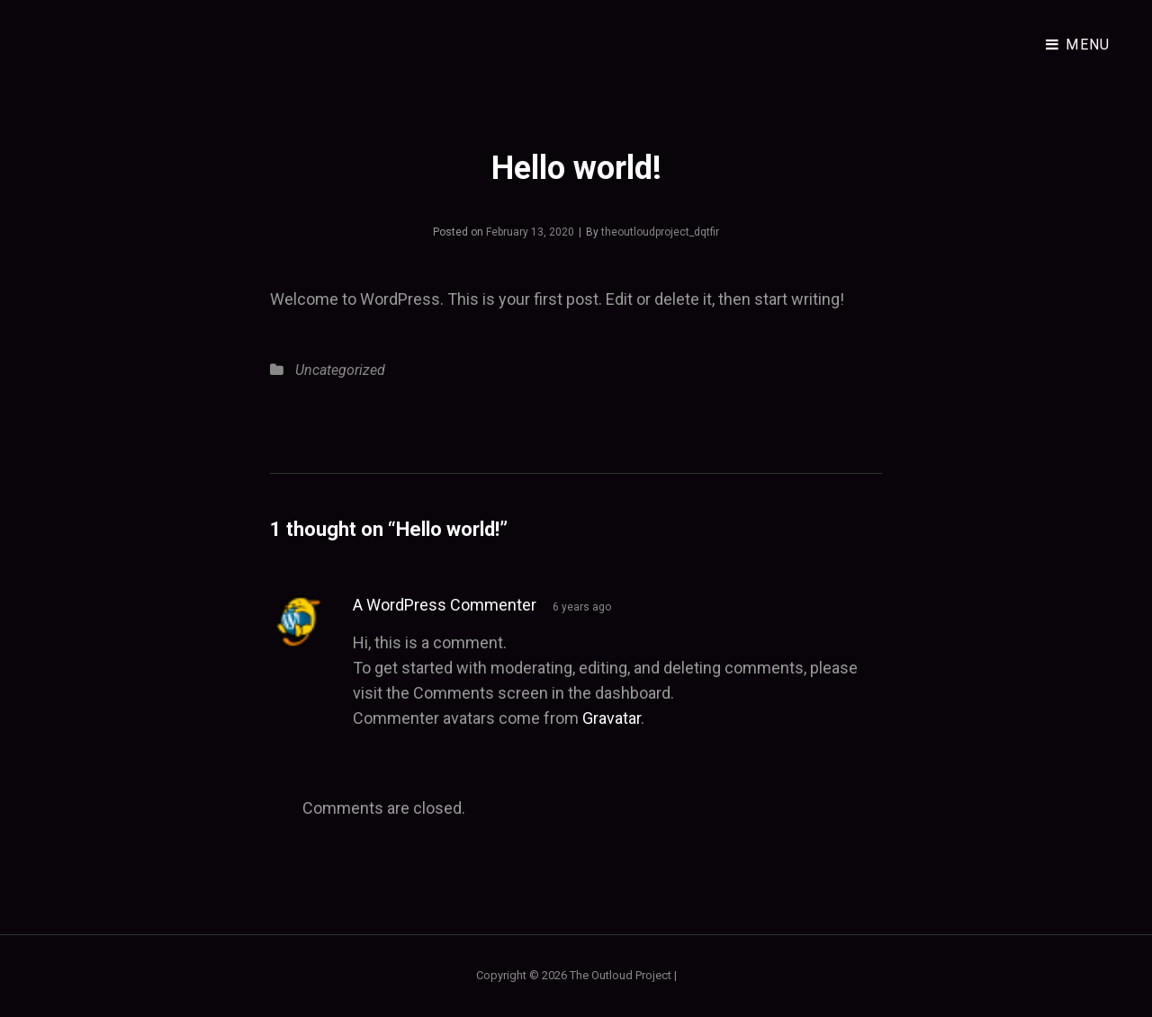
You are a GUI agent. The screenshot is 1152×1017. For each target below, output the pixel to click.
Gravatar (611, 718)
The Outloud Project (620, 975)
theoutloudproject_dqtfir (660, 232)
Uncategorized (340, 370)
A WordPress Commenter (444, 604)
